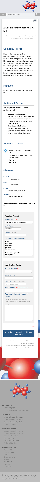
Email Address (17, 288)
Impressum (8, 462)
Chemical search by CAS (13, 422)
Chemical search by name (13, 417)
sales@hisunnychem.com (16, 191)
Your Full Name (11, 268)
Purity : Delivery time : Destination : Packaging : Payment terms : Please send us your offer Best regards (19, 248)
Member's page (9, 408)
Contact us (8, 466)
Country (16, 281)
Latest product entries (11, 440)
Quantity (11, 232)
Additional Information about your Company (17, 295)
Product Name (11, 219)
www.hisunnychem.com (16, 196)
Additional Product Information (16, 239)
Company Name (11, 275)
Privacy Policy (9, 452)
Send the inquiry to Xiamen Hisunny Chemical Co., (18, 333)
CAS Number (10, 226)
